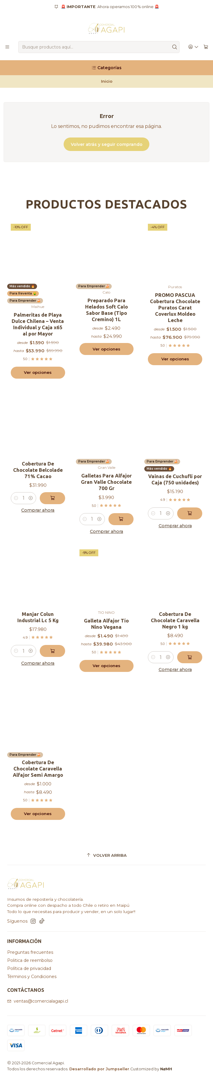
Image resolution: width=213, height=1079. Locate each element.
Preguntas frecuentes (30, 952)
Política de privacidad (29, 968)
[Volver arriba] (106, 855)
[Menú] (7, 47)
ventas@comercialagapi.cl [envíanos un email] (37, 1001)
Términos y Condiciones (31, 976)
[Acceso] (193, 47)
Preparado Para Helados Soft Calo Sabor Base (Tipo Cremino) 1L (106, 309)
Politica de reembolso (30, 960)
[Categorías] (106, 67)
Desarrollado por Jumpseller (99, 1069)
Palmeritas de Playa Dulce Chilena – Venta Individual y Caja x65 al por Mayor (38, 324)
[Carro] (205, 47)
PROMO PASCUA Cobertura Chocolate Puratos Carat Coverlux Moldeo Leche (175, 307)
